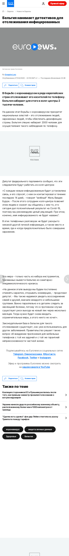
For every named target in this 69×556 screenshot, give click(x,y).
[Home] (3, 11)
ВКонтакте (49, 354)
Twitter (33, 357)
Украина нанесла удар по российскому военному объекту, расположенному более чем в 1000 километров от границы (31, 407)
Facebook (23, 357)
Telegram (18, 354)
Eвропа (10, 11)
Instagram (45, 357)
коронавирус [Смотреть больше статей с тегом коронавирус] (13, 429)
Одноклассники (33, 354)
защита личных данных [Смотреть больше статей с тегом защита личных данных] (40, 429)
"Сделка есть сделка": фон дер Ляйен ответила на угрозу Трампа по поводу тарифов (30, 417)
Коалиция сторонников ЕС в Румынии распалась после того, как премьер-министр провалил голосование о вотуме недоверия (29, 395)
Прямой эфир (57, 3)
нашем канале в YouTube (36, 366)
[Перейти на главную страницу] (10, 3)
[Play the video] (34, 47)
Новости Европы (24, 11)
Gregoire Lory (10, 74)
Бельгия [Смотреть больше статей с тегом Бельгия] (29, 436)
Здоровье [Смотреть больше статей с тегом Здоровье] (11, 436)
